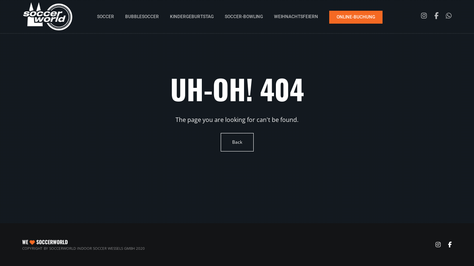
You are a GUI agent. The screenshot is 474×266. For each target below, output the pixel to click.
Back (237, 142)
